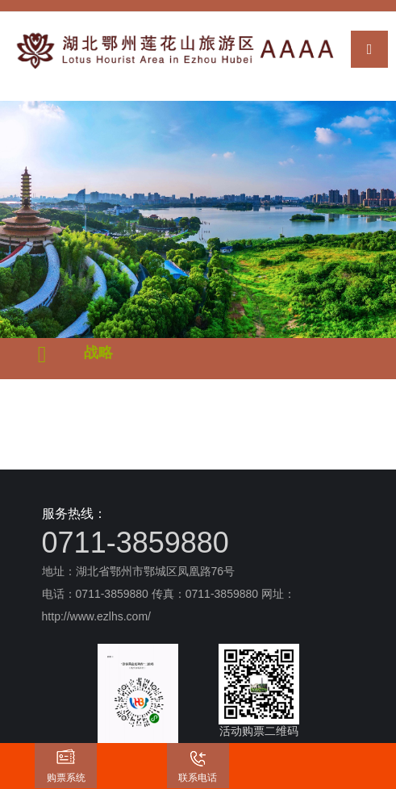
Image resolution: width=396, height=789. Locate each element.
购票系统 (66, 777)
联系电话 (197, 777)
